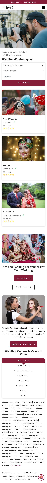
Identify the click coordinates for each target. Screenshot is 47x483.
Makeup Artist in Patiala (34, 414)
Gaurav (6, 165)
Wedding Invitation (23, 386)
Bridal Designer (23, 376)
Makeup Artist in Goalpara (20, 459)
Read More (16, 465)
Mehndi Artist (23, 381)
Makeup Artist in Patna (33, 426)
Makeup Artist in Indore (19, 432)
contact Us (20, 476)
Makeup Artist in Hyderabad (22, 447)
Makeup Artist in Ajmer (22, 444)
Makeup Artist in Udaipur (17, 435)
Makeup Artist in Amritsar (24, 405)
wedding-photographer (12, 55)
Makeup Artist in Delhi (23, 402)
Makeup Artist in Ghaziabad (13, 429)
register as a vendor (23, 344)
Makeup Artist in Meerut (27, 450)
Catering (23, 391)
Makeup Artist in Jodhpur (12, 423)
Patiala (22, 52)
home (4, 476)
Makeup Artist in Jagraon (21, 441)
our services (23, 287)
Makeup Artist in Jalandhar (12, 414)
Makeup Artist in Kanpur (32, 423)
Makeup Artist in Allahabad (12, 426)
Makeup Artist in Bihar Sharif (13, 453)
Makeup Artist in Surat (34, 453)
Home (4, 52)
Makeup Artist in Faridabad (19, 438)
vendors (13, 52)
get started (23, 278)
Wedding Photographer (23, 371)
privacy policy (8, 479)
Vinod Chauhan (10, 119)
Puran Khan (8, 211)
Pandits (23, 396)
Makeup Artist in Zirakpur (21, 462)
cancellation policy (22, 479)
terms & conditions (35, 476)
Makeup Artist (23, 361)
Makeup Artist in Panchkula (12, 456)
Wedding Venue (23, 366)
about (11, 476)
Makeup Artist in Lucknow (27, 411)
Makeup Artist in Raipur (11, 417)
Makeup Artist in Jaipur (25, 408)
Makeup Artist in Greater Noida (25, 420)
